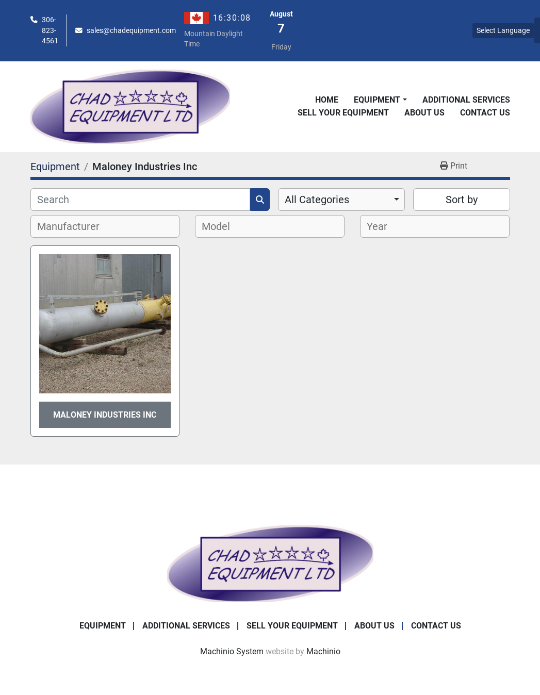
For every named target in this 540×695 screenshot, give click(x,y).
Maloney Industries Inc (104, 415)
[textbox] (74, 226)
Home (326, 100)
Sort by (462, 199)
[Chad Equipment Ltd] (270, 563)
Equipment (377, 100)
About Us (424, 113)
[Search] (140, 199)
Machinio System (232, 651)
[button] (380, 100)
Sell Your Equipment (343, 113)
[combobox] (341, 199)
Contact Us (485, 113)
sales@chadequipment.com (131, 30)
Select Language (503, 30)
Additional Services (466, 100)
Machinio (323, 651)
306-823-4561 (50, 30)
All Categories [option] (317, 199)
